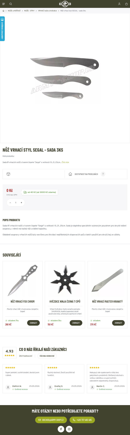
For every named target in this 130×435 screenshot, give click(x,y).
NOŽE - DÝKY (29, 11)
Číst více (65, 162)
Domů (3, 11)
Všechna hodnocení (47, 356)
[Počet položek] (16, 202)
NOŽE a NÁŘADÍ (14, 11)
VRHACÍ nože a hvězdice (47, 11)
